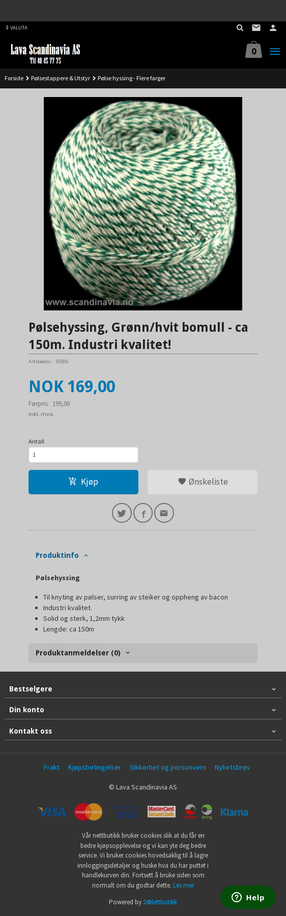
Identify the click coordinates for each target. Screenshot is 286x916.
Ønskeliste (203, 481)
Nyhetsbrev (232, 767)
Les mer (183, 885)
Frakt (52, 767)
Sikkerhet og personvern (168, 767)
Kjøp (83, 481)
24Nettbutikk (160, 902)
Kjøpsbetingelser (94, 767)
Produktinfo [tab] (57, 555)
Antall (36, 441)
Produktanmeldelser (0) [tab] (78, 653)
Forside (14, 78)
